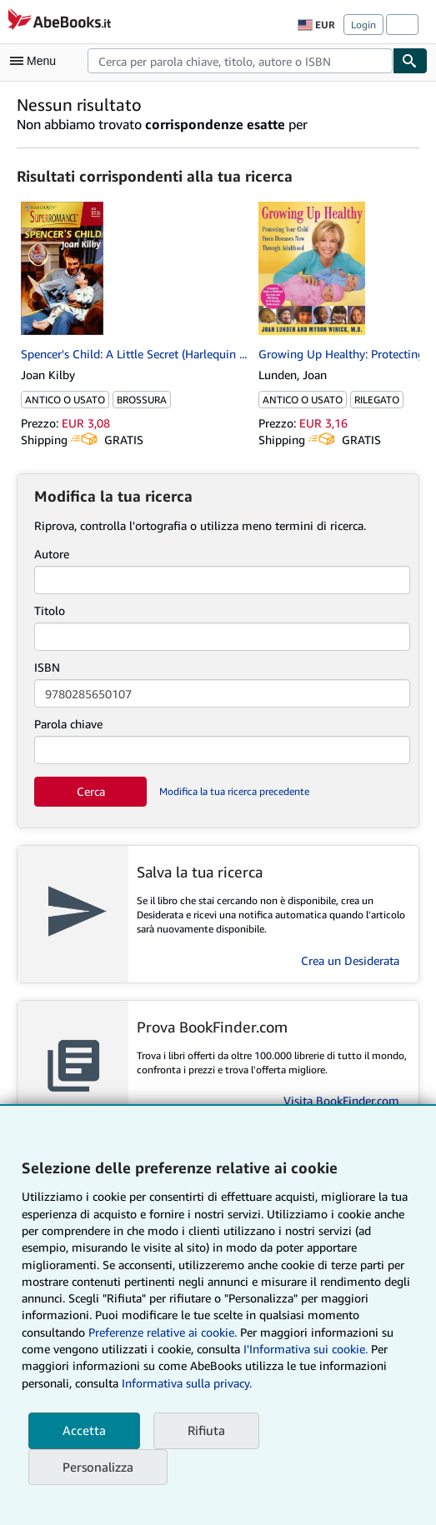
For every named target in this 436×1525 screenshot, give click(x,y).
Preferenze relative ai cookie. (162, 1332)
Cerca (91, 791)
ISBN (47, 667)
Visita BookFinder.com (341, 1100)
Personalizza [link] (98, 1466)
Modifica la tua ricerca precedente (234, 791)
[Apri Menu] (36, 60)
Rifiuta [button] (206, 1430)
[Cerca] (410, 60)
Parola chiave (68, 724)
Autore (51, 554)
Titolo (49, 610)
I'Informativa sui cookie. (305, 1349)
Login (363, 24)
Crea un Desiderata (350, 960)
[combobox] (240, 60)
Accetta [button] (84, 1430)
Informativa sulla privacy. (187, 1383)
